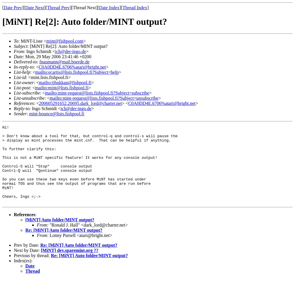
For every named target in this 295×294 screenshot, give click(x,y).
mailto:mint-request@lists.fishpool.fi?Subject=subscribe (97, 93)
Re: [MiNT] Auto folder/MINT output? (63, 245)
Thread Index (134, 7)
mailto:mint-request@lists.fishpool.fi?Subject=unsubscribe (104, 98)
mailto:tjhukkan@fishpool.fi (65, 82)
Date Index (109, 7)
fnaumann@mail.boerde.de (64, 61)
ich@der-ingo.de (70, 51)
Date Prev (13, 7)
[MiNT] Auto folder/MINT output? (59, 235)
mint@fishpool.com (64, 41)
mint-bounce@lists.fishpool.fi (56, 113)
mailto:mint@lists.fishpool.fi (61, 87)
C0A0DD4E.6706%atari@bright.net (72, 67)
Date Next (34, 7)
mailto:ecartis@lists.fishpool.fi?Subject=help (76, 72)
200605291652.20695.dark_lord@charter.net (80, 103)
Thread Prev (58, 7)
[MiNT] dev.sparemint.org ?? (70, 265)
